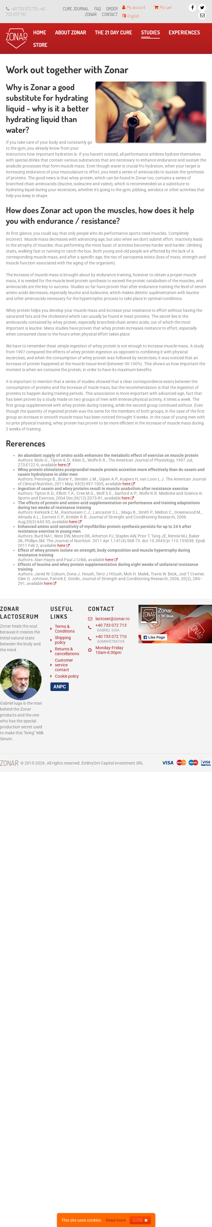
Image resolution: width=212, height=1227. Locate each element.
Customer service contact (64, 665)
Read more (116, 1220)
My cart (163, 7)
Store (41, 46)
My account (133, 7)
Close (140, 1220)
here (62, 464)
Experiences (186, 34)
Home (41, 34)
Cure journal (76, 9)
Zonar (9, 763)
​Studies (150, 34)
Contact (110, 14)
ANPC (59, 687)
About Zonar (72, 34)
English (130, 16)
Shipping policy (63, 640)
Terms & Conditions (65, 629)
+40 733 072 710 (107, 639)
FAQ (97, 9)
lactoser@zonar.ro (109, 618)
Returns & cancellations (67, 651)
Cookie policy (67, 676)
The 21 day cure (115, 34)
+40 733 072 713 (107, 627)
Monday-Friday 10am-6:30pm (105, 650)
